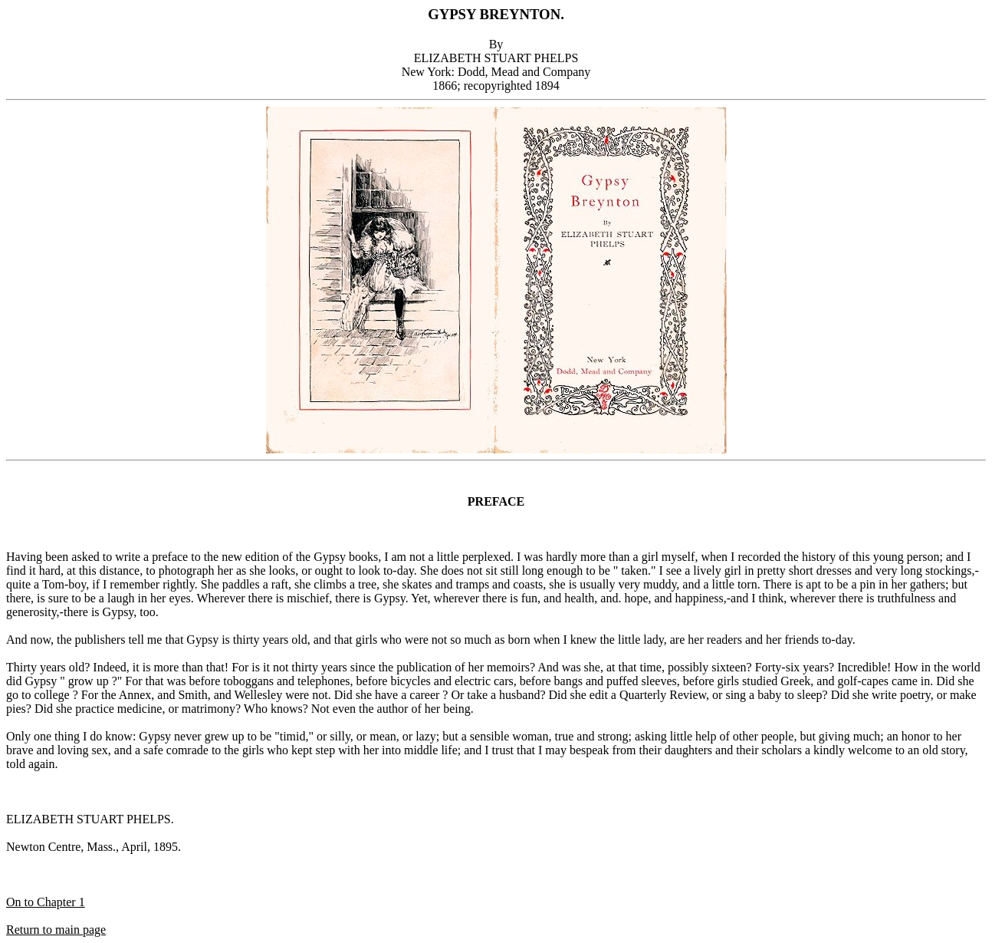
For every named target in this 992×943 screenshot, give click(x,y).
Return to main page (56, 929)
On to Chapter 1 (45, 901)
